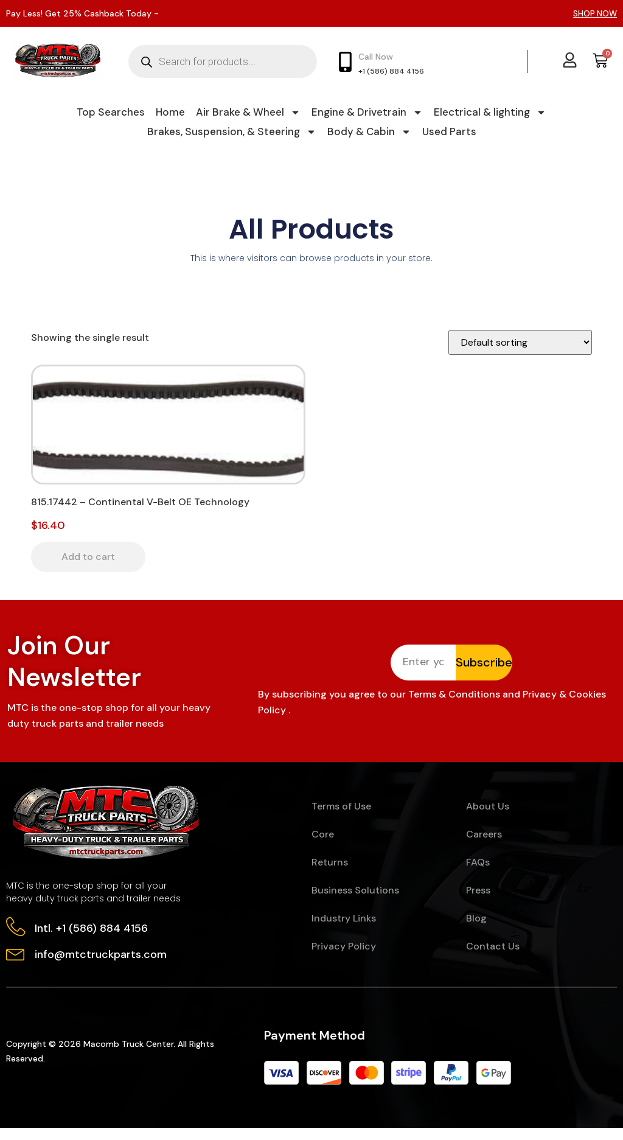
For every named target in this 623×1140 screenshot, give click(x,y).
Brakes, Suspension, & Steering (231, 131)
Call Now (375, 56)
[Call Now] (345, 62)
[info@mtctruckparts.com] (16, 965)
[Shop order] (520, 342)
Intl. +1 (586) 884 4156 (93, 938)
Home (170, 112)
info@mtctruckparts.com (103, 966)
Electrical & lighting (490, 112)
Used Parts (449, 131)
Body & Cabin (369, 131)
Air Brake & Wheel (248, 112)
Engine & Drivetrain (367, 112)
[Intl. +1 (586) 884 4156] (16, 937)
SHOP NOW (594, 13)
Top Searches (111, 112)
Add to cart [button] (88, 556)
